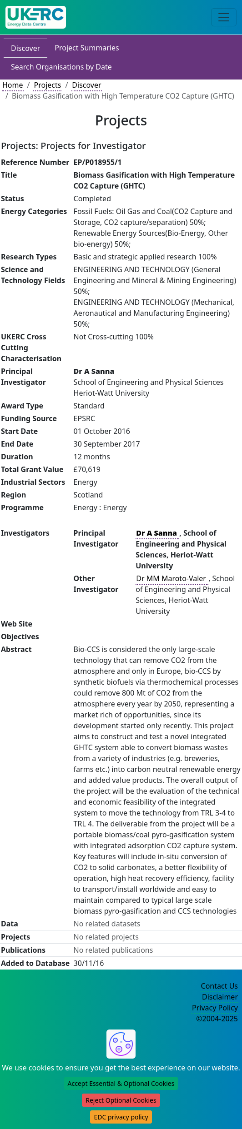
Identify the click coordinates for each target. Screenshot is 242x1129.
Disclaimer (220, 997)
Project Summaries (87, 48)
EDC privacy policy (121, 1117)
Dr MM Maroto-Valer (172, 578)
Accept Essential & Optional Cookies (121, 1083)
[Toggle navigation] (224, 17)
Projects (47, 85)
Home (12, 85)
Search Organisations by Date (61, 67)
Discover (25, 48)
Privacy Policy (215, 1008)
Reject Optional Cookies (121, 1100)
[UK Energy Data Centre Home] (35, 17)
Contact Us (219, 986)
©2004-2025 (217, 1019)
